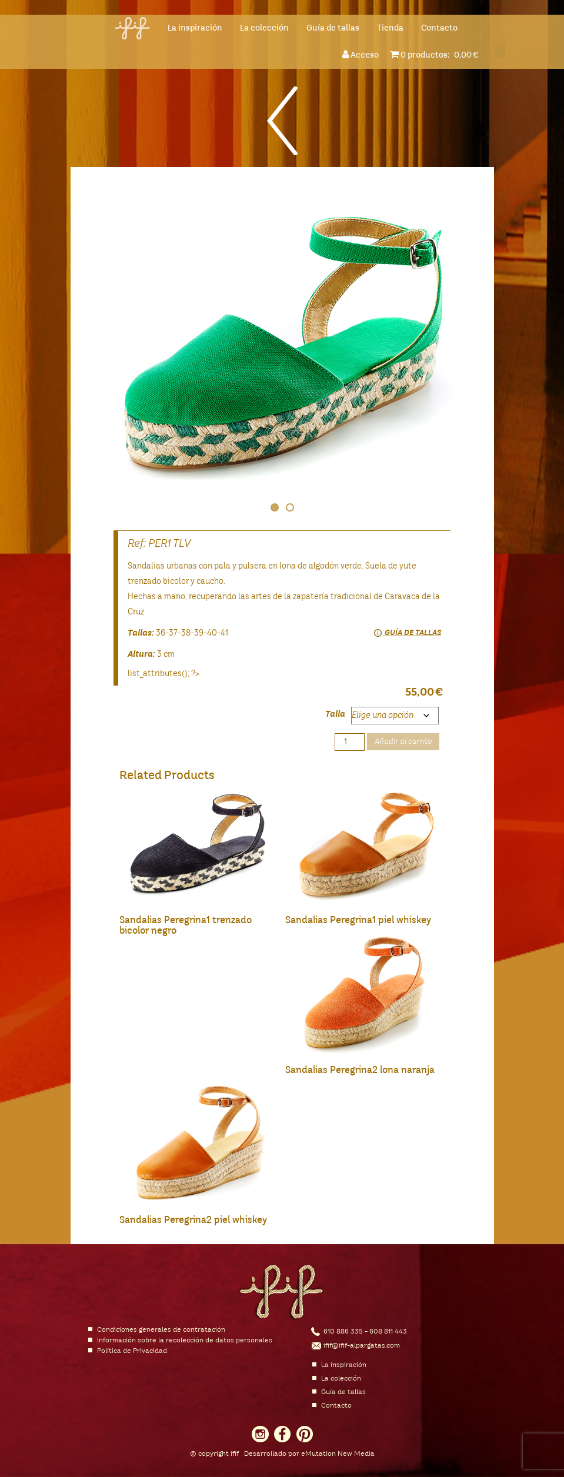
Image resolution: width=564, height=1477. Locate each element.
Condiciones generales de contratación (161, 1330)
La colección (264, 28)
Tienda (390, 28)
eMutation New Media (338, 1454)
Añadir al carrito (403, 742)
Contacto (439, 28)
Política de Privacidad (132, 1351)
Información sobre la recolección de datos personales (184, 1340)
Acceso (362, 54)
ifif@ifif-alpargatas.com (361, 1345)
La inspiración (195, 28)
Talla (335, 714)
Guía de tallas (332, 28)
